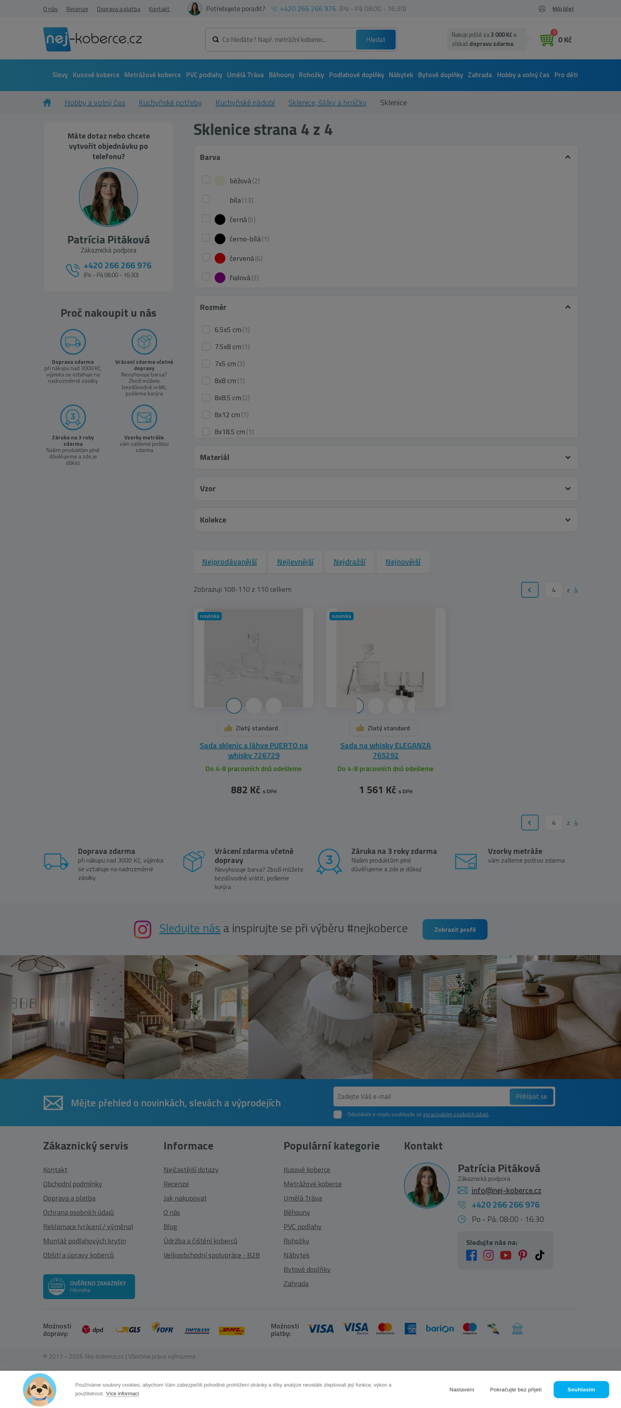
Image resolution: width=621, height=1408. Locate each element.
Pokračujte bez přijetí (516, 1390)
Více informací (122, 1394)
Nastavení (462, 1390)
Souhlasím (581, 1390)
